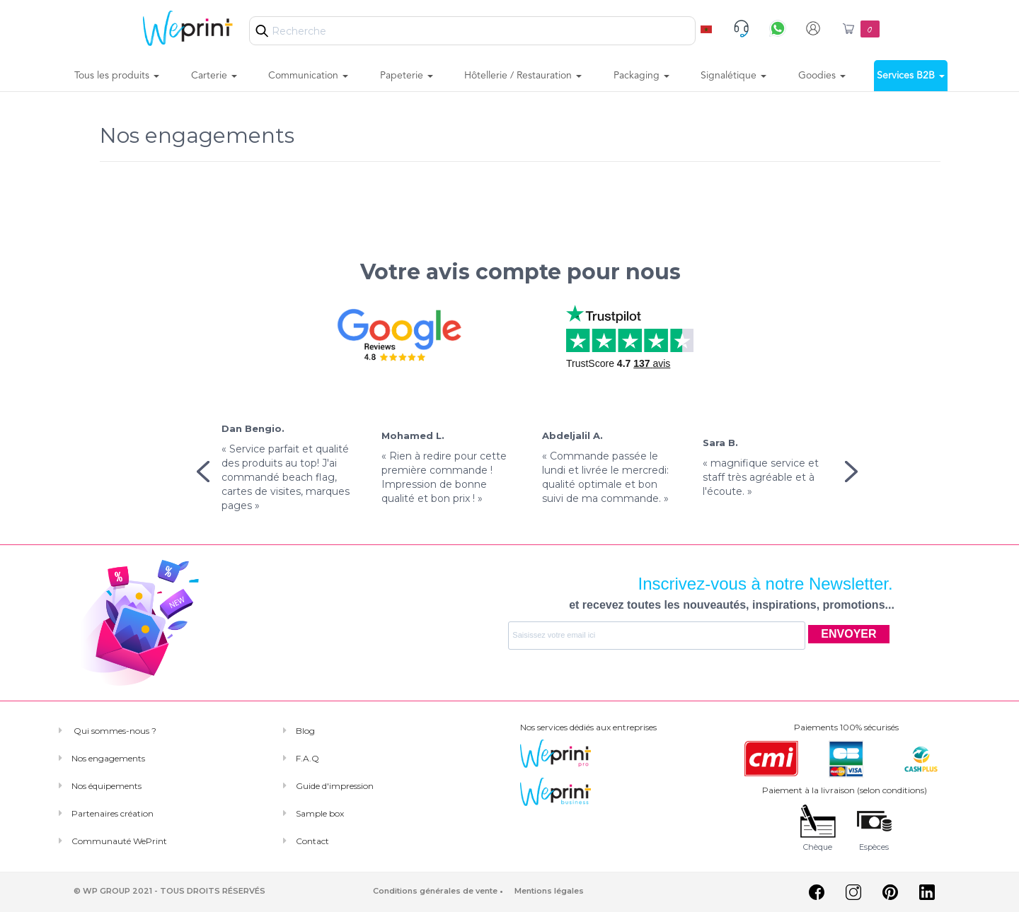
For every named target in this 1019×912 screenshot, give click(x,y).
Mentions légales (549, 891)
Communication (308, 76)
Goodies (822, 76)
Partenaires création (112, 813)
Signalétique (733, 76)
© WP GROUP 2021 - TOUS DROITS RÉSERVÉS (169, 891)
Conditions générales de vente (435, 891)
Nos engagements (108, 758)
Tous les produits (116, 76)
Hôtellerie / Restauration (523, 76)
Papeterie (406, 76)
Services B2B (911, 76)
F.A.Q (307, 758)
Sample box (320, 813)
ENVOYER (848, 634)
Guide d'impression (335, 786)
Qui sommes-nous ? (113, 730)
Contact (312, 841)
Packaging (641, 76)
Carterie (214, 76)
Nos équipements (106, 786)
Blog (305, 730)
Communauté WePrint (119, 841)
